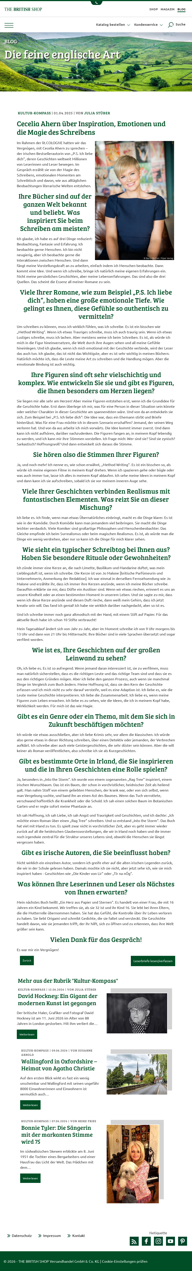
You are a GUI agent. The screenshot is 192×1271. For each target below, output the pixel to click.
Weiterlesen (27, 1034)
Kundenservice (149, 24)
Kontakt (78, 1235)
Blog (181, 9)
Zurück (27, 960)
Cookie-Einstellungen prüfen (124, 1261)
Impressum (52, 1235)
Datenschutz (22, 1235)
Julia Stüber (97, 113)
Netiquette (158, 1232)
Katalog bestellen (113, 24)
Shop (153, 9)
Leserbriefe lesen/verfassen (153, 961)
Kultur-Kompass (35, 113)
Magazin (168, 9)
